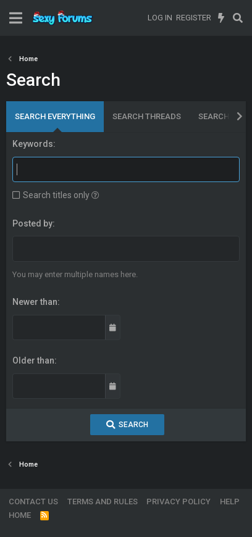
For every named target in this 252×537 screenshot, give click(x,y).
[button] (95, 195)
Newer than (34, 302)
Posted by (32, 223)
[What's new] (221, 18)
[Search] (237, 18)
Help (230, 501)
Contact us (33, 501)
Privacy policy (178, 501)
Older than (33, 360)
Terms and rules (102, 501)
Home (20, 515)
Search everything (55, 116)
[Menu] (15, 18)
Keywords (32, 144)
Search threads (146, 116)
